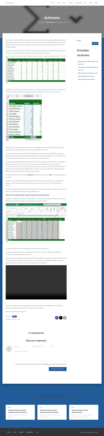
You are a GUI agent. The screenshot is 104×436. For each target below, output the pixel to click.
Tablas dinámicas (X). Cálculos (86, 76)
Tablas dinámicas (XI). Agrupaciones (88, 73)
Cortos (91, 2)
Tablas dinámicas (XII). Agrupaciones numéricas (49, 411)
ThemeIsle (95, 432)
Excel (64, 2)
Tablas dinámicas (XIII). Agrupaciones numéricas (17, 411)
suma (18, 319)
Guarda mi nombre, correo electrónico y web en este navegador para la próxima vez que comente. (41, 364)
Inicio (53, 2)
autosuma (14, 319)
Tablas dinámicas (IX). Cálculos (86, 79)
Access (58, 2)
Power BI (70, 2)
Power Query (78, 2)
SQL (85, 2)
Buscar (79, 40)
